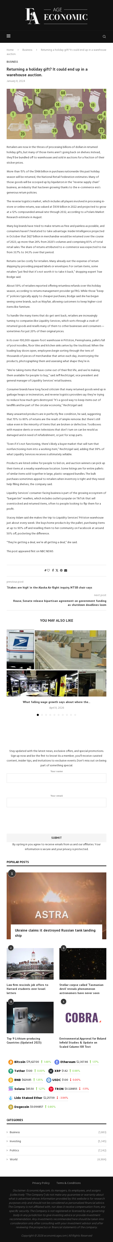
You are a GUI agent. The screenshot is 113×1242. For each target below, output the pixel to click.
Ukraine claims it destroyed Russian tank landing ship (55, 933)
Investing (58, 1141)
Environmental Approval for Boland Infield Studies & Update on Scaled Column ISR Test (82, 1043)
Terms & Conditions (68, 1183)
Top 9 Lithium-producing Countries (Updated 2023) (24, 1041)
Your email (56, 800)
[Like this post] (48, 570)
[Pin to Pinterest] (61, 570)
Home (10, 50)
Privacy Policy (41, 1183)
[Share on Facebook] (53, 570)
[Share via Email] (65, 570)
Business (27, 50)
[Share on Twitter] (56, 570)
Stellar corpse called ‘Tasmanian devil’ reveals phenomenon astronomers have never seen (81, 989)
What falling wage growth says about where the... (56, 702)
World (58, 1160)
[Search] (104, 37)
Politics (58, 1151)
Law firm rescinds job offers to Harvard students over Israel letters (27, 989)
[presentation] (56, 819)
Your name (56, 776)
